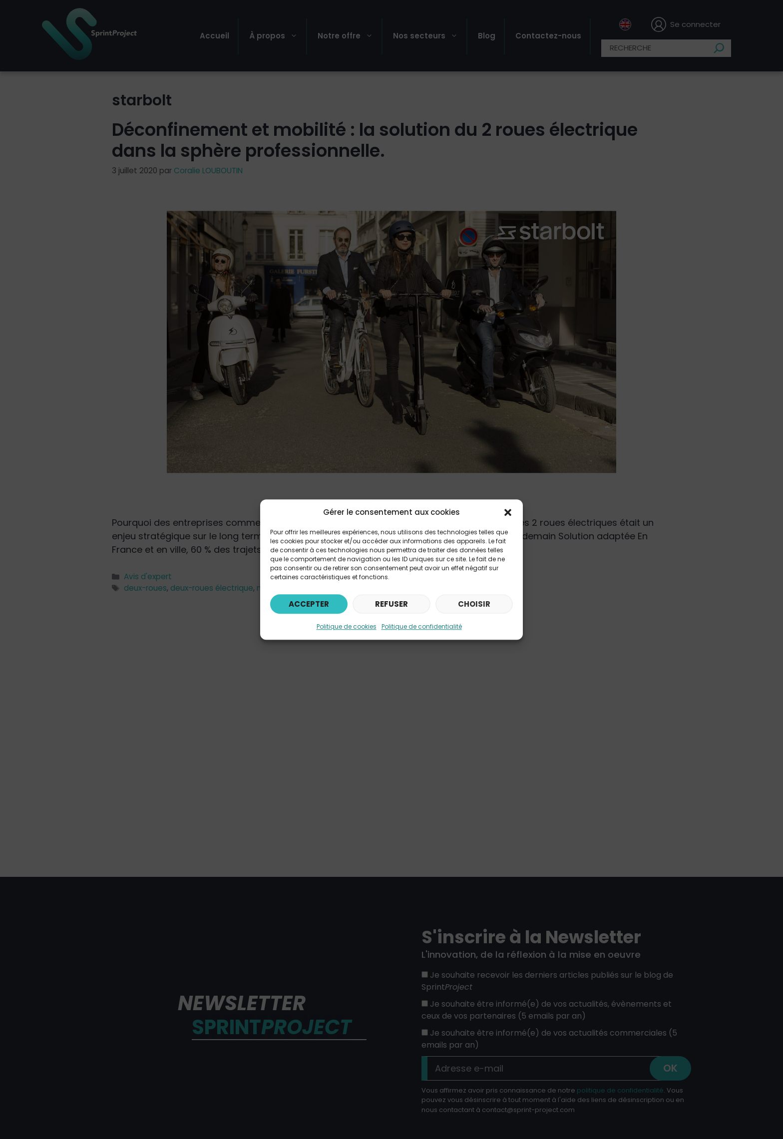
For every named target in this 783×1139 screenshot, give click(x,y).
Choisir (474, 604)
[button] (508, 512)
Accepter (309, 604)
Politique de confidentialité (422, 626)
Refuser (391, 604)
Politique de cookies (347, 626)
